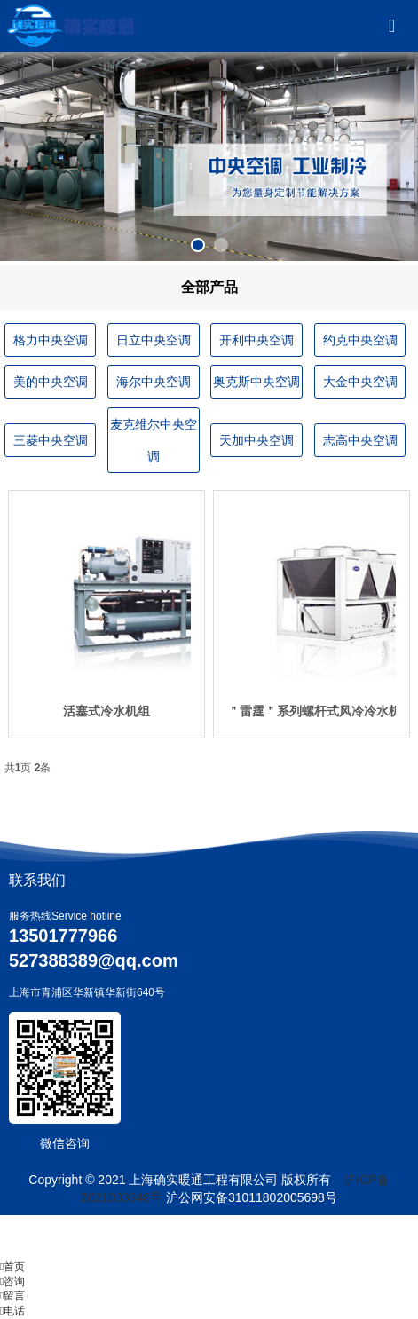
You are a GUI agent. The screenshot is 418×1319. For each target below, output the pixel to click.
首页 (12, 1266)
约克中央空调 (360, 340)
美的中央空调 (50, 382)
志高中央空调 (360, 440)
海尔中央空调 (153, 382)
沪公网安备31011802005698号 (251, 1197)
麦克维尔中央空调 (153, 440)
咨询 (12, 1282)
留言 (12, 1296)
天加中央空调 (256, 440)
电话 (12, 1311)
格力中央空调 (50, 340)
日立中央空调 (153, 340)
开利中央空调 (256, 340)
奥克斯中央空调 (256, 382)
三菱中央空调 (50, 440)
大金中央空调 (360, 382)
